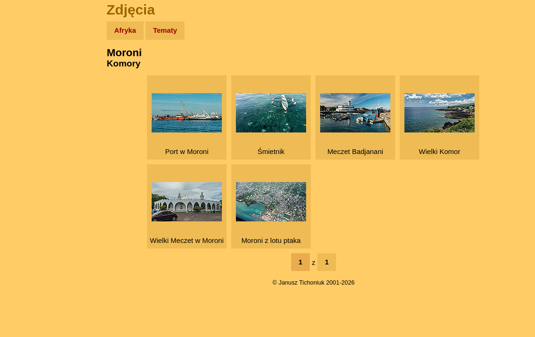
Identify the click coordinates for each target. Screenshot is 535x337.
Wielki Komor (439, 124)
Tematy (165, 30)
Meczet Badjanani (355, 124)
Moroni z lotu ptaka (271, 213)
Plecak (26, 157)
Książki (27, 121)
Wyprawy (31, 67)
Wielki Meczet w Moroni (187, 213)
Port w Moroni (187, 124)
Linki (23, 175)
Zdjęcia (27, 85)
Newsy (26, 103)
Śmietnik (271, 124)
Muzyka (28, 139)
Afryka (125, 30)
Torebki (28, 193)
